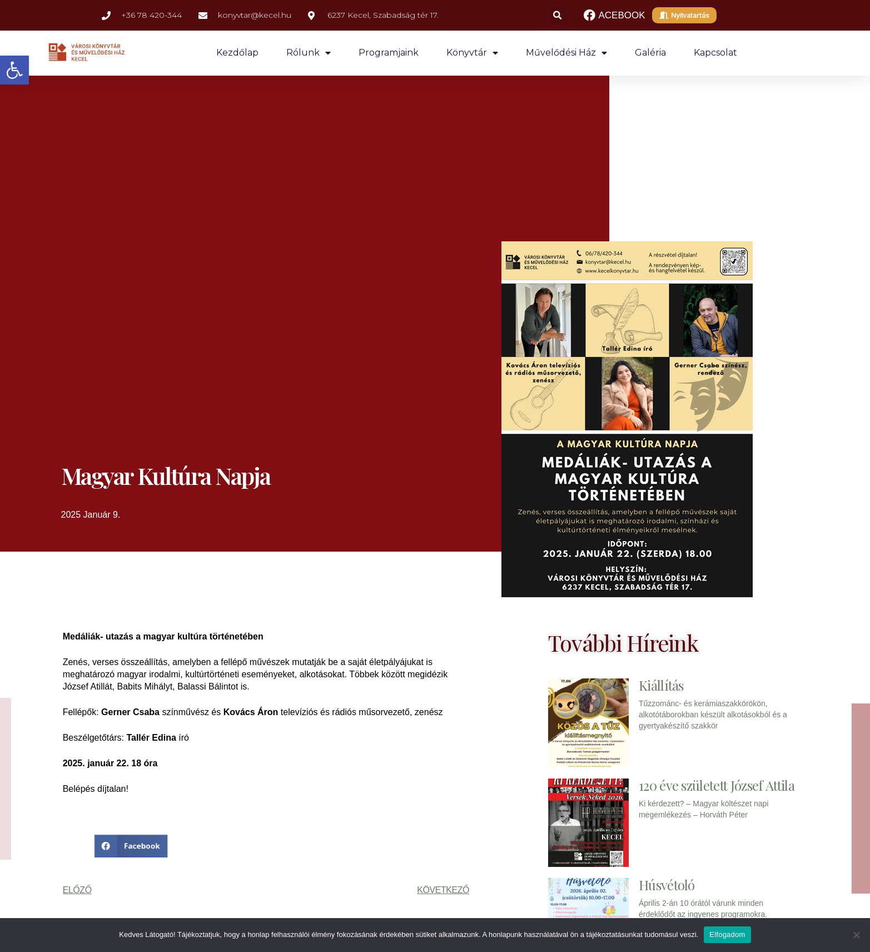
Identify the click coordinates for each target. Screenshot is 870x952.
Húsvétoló (667, 885)
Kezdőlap (237, 52)
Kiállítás (661, 685)
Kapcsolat (715, 52)
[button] (14, 70)
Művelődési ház (566, 53)
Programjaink (389, 52)
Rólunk (308, 53)
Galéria (650, 52)
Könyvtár (472, 53)
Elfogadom (727, 934)
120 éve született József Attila (716, 785)
